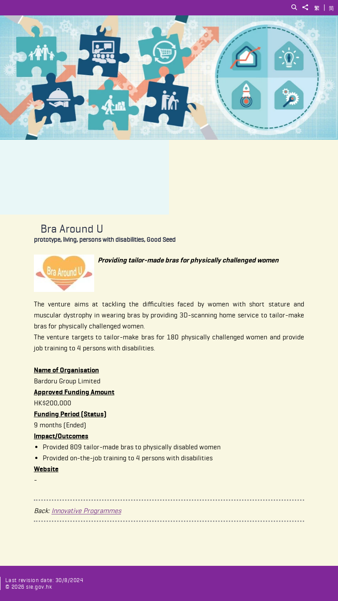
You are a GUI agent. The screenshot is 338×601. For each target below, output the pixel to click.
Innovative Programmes (86, 510)
